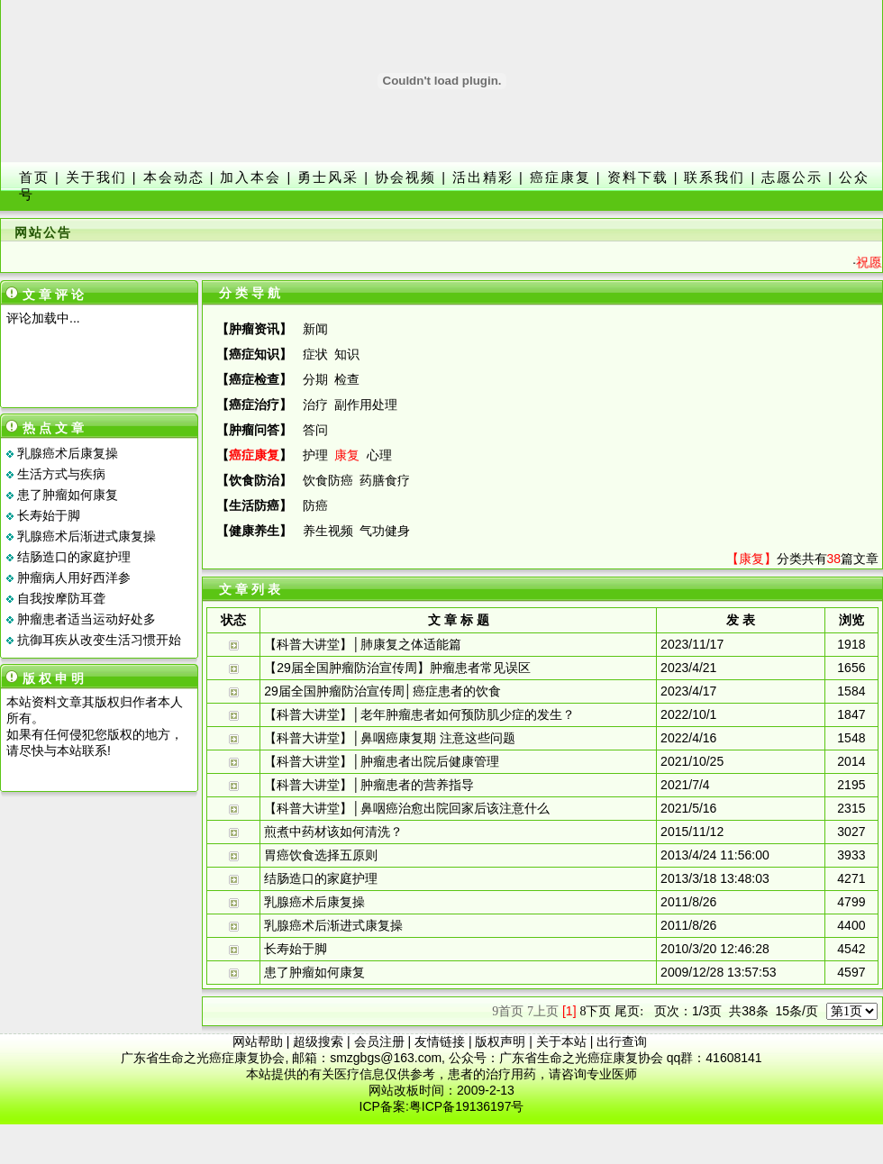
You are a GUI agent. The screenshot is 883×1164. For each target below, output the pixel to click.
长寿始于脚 (48, 515)
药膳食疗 (385, 480)
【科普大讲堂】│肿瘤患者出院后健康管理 (381, 761)
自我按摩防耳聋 (61, 598)
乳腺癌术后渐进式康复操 (86, 536)
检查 (347, 379)
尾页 (628, 1011)
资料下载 (638, 177)
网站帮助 (257, 1041)
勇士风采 (328, 177)
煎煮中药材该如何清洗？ (333, 831)
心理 (379, 455)
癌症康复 (560, 177)
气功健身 (385, 530)
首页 (34, 177)
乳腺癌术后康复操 (67, 453)
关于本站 (561, 1041)
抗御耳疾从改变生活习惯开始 (99, 639)
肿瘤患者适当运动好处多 (86, 619)
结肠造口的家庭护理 (74, 557)
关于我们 (96, 177)
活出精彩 (483, 177)
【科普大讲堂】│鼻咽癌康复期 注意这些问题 (389, 738)
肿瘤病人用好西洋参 (74, 577)
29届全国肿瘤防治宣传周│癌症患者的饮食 (382, 691)
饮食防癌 (328, 480)
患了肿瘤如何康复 (67, 494)
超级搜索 (318, 1041)
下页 (595, 1011)
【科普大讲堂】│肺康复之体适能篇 (362, 644)
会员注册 (379, 1041)
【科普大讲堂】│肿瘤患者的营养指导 (369, 785)
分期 (315, 379)
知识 (347, 354)
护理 (315, 455)
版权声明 (500, 1041)
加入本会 (250, 177)
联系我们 (714, 177)
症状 (315, 354)
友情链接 (439, 1041)
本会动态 (174, 177)
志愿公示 (792, 177)
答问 (315, 430)
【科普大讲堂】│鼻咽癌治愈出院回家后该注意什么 (407, 808)
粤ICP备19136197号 (466, 1106)
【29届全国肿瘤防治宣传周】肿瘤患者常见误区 (397, 667)
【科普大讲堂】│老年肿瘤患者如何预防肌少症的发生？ (419, 714)
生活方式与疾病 (61, 474)
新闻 (315, 329)
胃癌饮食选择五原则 (321, 855)
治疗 (315, 404)
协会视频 (405, 177)
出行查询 (621, 1041)
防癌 (315, 505)
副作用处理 (365, 404)
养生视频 (328, 530)
